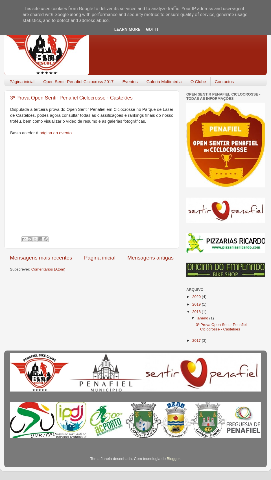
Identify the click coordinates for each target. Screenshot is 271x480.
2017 (197, 340)
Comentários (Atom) (48, 269)
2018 (197, 312)
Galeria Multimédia (164, 81)
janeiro (203, 318)
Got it (152, 29)
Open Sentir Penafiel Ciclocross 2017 (78, 81)
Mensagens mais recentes (41, 258)
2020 (197, 297)
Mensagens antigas (150, 258)
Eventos (129, 81)
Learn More (127, 29)
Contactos (224, 81)
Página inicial (22, 81)
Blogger (173, 459)
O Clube (198, 81)
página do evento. (56, 133)
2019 (197, 304)
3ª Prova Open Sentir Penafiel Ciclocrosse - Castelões (71, 98)
